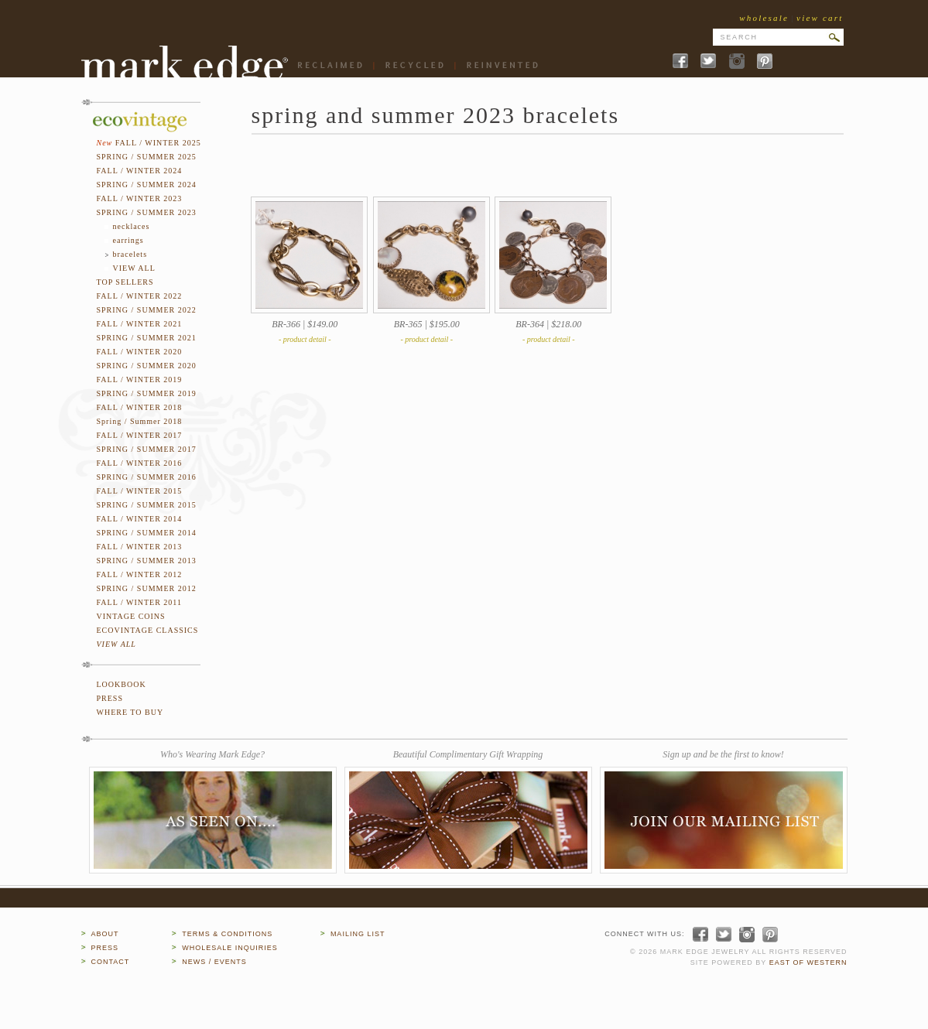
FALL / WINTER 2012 (140, 574)
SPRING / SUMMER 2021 (147, 337)
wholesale (764, 17)
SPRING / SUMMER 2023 (147, 212)
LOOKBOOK (121, 684)
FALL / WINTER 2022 (140, 296)
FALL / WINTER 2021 (140, 324)
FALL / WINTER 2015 (140, 491)
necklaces (131, 226)
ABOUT (105, 934)
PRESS (110, 698)
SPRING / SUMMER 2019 (147, 393)
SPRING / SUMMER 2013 (147, 560)
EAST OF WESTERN (808, 962)
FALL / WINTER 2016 (140, 463)
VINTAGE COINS (131, 616)
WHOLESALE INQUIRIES (230, 948)
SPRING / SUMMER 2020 (147, 365)
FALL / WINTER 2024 (140, 170)
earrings (128, 240)
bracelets (130, 254)
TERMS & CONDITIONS (227, 934)
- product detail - (305, 339)
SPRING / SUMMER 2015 (147, 505)
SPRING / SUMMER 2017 (147, 449)
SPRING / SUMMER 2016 (147, 477)
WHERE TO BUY (130, 712)
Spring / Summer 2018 (140, 421)
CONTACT (110, 962)
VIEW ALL (134, 268)
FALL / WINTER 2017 (140, 435)
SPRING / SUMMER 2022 (147, 310)
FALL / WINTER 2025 (158, 142)
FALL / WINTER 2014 (140, 518)
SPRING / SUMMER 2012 (147, 588)
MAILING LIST (357, 934)
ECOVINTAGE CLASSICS (148, 630)
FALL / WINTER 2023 (140, 198)
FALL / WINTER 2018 (140, 407)
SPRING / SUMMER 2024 (147, 184)
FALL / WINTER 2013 (140, 546)
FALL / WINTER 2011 (140, 602)
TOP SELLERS (125, 282)
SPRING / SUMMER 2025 (147, 156)
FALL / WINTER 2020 (140, 351)
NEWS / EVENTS (214, 962)
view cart (819, 17)
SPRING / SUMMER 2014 (147, 532)
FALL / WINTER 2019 (140, 379)
